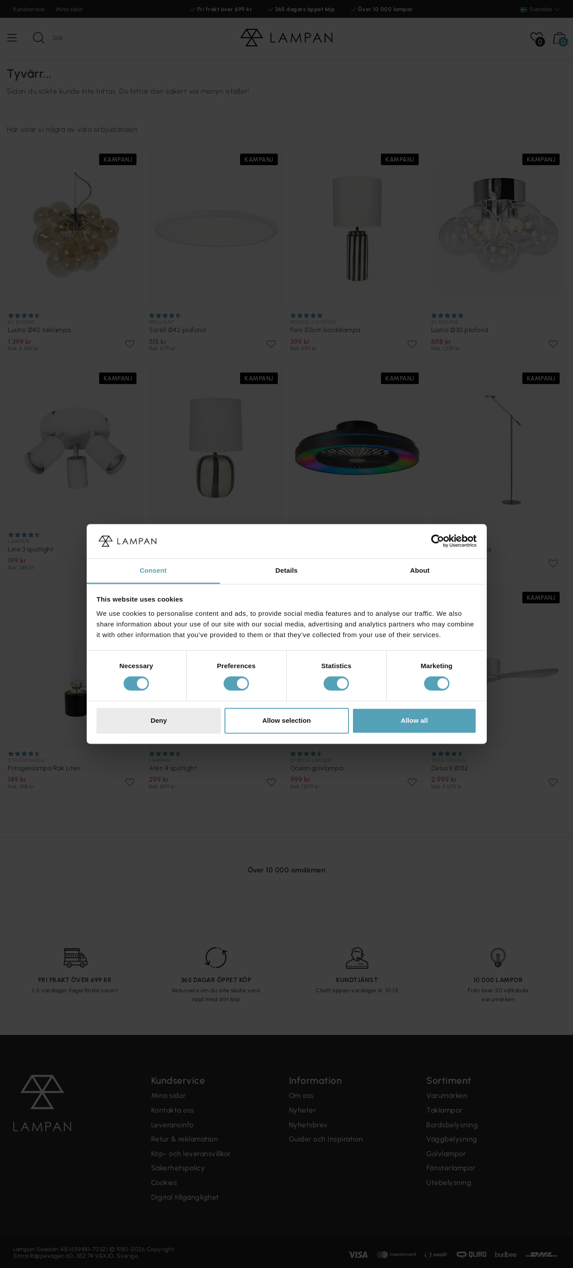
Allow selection (286, 720)
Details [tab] (287, 570)
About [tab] (420, 570)
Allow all (414, 720)
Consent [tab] (153, 570)
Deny (159, 720)
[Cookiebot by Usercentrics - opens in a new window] (438, 541)
